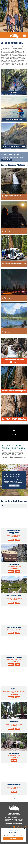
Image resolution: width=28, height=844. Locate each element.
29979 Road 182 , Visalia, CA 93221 (14, 659)
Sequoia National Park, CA (14, 535)
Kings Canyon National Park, (14, 566)
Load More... (14, 799)
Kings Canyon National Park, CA (14, 598)
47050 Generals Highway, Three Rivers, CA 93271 (14, 692)
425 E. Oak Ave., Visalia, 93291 (14, 724)
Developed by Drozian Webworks (14, 823)
